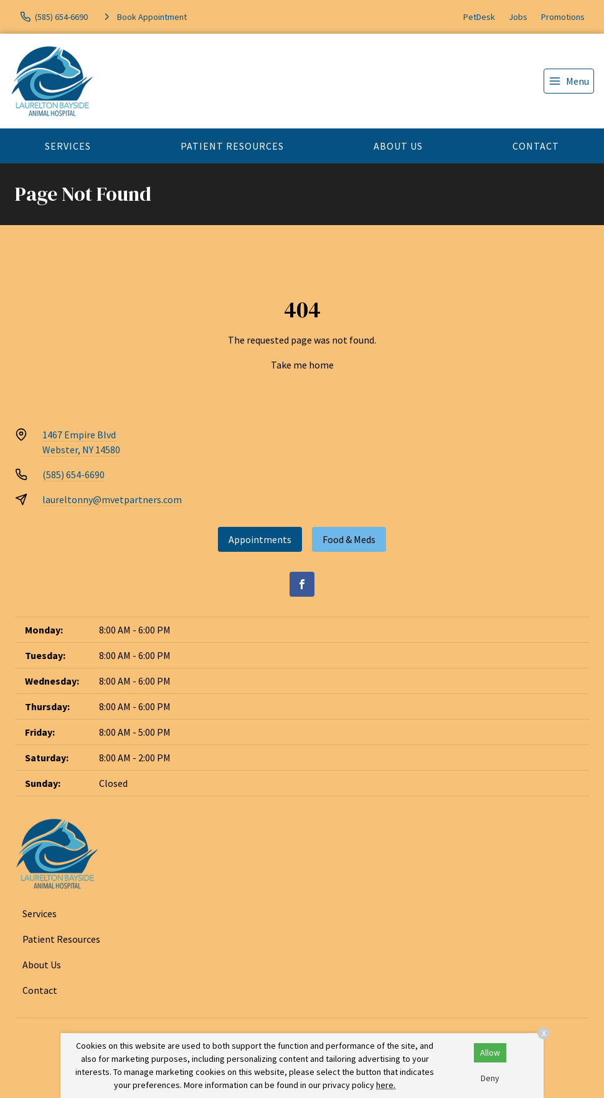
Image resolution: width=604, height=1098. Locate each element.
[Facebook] (302, 584)
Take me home (302, 365)
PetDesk (479, 16)
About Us (398, 146)
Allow (490, 1052)
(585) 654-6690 (73, 474)
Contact (535, 146)
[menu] (569, 81)
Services (68, 146)
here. (385, 1085)
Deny (490, 1078)
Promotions (563, 16)
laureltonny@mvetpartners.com (112, 499)
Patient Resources (232, 146)
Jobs (518, 16)
